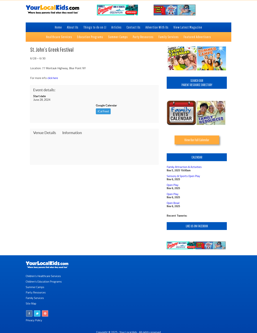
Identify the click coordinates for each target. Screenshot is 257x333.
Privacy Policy (34, 318)
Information (72, 133)
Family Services (35, 296)
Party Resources (36, 291)
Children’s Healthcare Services (43, 275)
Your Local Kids (128, 330)
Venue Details (44, 133)
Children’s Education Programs (44, 280)
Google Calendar (106, 105)
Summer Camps (35, 286)
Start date (39, 96)
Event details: (44, 90)
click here (52, 78)
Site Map (31, 302)
